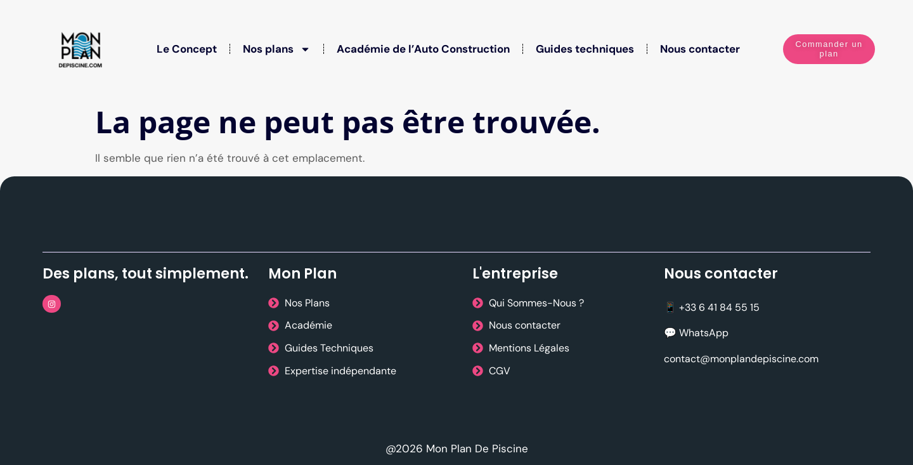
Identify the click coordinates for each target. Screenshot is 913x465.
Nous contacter (700, 49)
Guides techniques (585, 49)
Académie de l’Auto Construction (423, 49)
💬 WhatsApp (696, 332)
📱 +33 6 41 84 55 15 (712, 307)
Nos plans (277, 49)
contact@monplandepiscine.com (741, 358)
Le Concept (187, 49)
